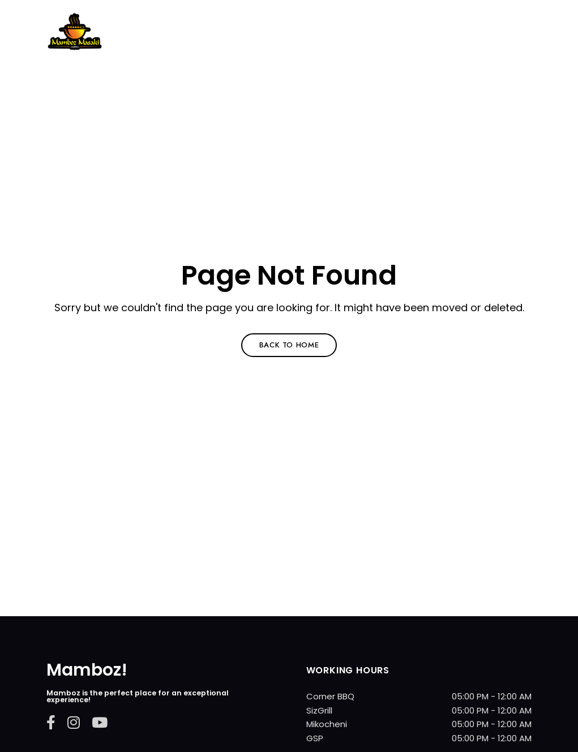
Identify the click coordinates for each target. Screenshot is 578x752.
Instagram (73, 722)
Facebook (50, 722)
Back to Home (289, 345)
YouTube (100, 722)
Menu (520, 47)
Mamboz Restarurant (135, 62)
